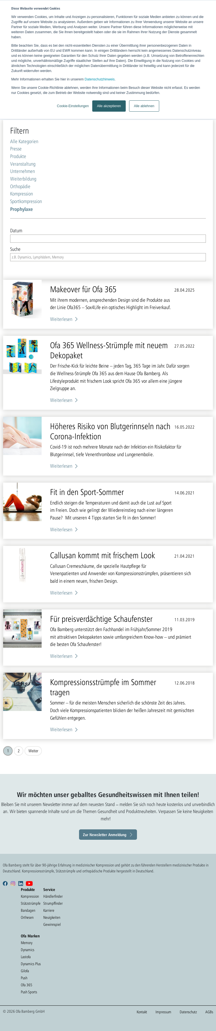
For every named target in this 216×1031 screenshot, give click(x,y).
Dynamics (27, 949)
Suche (15, 249)
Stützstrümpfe (30, 903)
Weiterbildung (23, 179)
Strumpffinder (53, 903)
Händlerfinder (53, 896)
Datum (16, 230)
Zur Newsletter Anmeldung (104, 834)
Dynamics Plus (31, 964)
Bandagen (28, 910)
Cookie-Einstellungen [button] (73, 106)
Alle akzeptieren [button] (109, 106)
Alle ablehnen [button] (144, 106)
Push (24, 978)
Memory (26, 942)
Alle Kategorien (24, 141)
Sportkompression (26, 201)
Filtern (19, 130)
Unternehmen (22, 171)
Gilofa (25, 971)
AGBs (209, 1012)
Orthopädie (20, 186)
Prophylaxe (21, 209)
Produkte (18, 156)
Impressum (163, 1012)
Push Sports (29, 992)
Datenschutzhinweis (100, 79)
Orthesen (27, 917)
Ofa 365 (26, 985)
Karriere (48, 910)
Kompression (21, 194)
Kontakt (142, 1012)
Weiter (33, 750)
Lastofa (26, 957)
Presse (16, 149)
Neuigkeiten (51, 917)
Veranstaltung (22, 164)
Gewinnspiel (52, 924)
